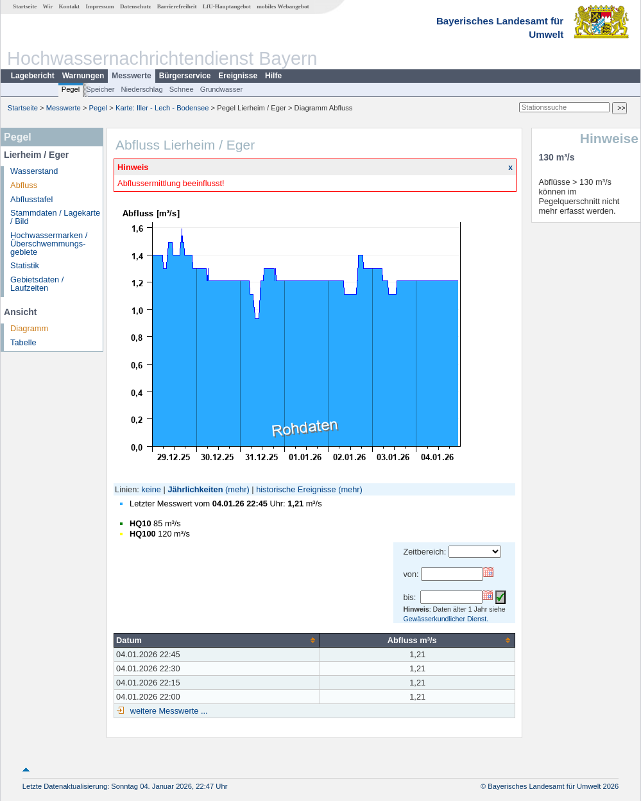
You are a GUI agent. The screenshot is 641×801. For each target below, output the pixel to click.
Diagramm (29, 328)
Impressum (99, 6)
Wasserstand (34, 171)
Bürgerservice (185, 75)
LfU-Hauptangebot (227, 6)
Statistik (24, 265)
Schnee (181, 89)
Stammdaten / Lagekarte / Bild (55, 217)
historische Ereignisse (296, 489)
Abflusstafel (31, 199)
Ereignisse (237, 75)
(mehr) (237, 489)
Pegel (71, 89)
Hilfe (273, 75)
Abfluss (23, 185)
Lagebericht (33, 75)
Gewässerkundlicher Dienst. (445, 619)
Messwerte (131, 75)
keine (151, 489)
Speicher (100, 89)
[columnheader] (217, 640)
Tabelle (23, 342)
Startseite (25, 6)
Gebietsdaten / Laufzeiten (37, 284)
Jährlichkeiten (195, 489)
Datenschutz (135, 6)
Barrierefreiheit (177, 6)
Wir (48, 6)
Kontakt (69, 6)
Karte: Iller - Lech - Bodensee (162, 108)
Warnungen (83, 75)
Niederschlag (141, 89)
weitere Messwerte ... (167, 711)
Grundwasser (221, 89)
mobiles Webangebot (283, 6)
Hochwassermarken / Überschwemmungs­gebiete (48, 243)
